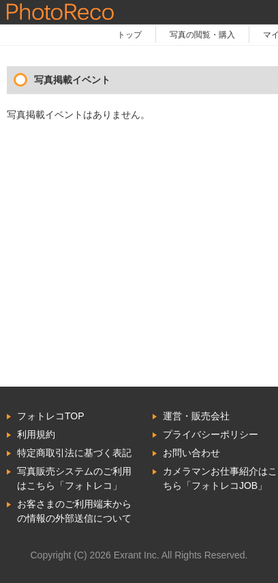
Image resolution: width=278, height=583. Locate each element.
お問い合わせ (191, 452)
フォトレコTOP (50, 415)
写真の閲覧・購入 (202, 35)
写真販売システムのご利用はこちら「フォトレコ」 (74, 478)
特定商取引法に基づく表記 (74, 452)
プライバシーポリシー (210, 434)
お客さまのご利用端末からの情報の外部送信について (74, 511)
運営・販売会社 (196, 415)
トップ (129, 35)
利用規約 (36, 434)
